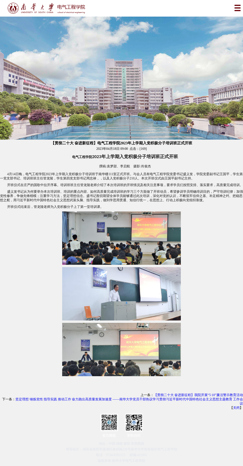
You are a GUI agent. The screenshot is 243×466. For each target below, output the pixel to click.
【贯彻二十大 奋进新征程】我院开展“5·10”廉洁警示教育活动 (198, 395)
